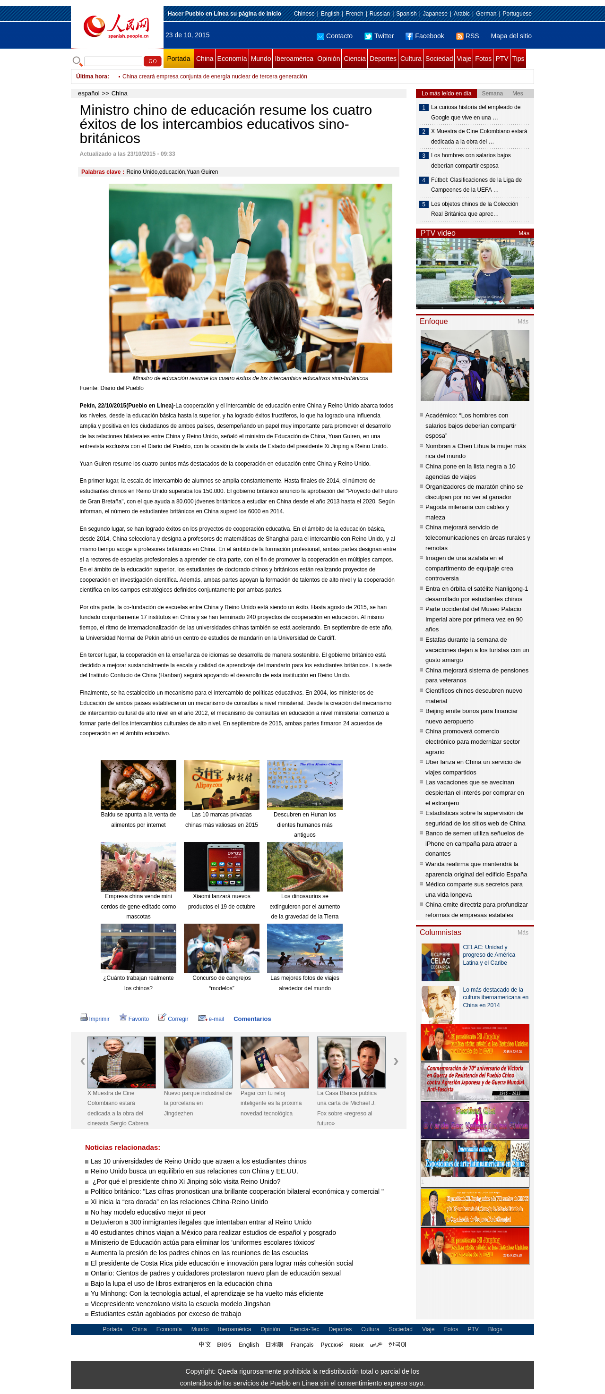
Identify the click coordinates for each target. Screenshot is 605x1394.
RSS (467, 36)
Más (524, 233)
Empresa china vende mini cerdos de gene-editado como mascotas (138, 906)
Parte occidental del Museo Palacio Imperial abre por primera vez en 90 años (474, 619)
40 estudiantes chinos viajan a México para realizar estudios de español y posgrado (213, 1232)
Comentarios (252, 1018)
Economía (232, 58)
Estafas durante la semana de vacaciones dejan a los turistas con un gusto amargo (477, 649)
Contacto (335, 36)
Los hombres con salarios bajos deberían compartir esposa (471, 160)
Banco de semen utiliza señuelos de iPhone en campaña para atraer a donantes (474, 843)
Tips (518, 58)
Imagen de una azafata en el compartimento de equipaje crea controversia (469, 568)
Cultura (411, 58)
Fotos (483, 58)
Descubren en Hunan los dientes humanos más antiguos (305, 824)
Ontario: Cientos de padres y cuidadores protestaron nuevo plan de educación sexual (216, 1273)
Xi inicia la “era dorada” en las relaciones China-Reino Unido (179, 1202)
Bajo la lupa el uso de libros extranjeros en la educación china (181, 1283)
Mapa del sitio (511, 36)
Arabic (462, 13)
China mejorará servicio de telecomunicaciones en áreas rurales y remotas (477, 537)
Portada (178, 58)
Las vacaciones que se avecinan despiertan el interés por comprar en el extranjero (474, 792)
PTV (501, 58)
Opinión (328, 58)
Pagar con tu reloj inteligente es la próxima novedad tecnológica (271, 1103)
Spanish (406, 13)
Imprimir (95, 1019)
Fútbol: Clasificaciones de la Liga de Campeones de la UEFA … (476, 185)
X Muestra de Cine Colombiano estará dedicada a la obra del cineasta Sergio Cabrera (117, 1108)
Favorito (134, 1019)
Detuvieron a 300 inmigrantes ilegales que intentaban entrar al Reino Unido (201, 1222)
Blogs (495, 1329)
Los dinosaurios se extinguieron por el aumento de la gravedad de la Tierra (305, 906)
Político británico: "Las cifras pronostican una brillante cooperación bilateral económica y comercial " (238, 1191)
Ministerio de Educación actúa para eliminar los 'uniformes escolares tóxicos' (203, 1242)
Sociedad (439, 58)
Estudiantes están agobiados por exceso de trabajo (166, 1314)
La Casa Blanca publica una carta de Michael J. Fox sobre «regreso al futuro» (347, 1108)
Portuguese (517, 13)
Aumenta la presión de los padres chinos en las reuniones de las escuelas (199, 1253)
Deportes (383, 58)
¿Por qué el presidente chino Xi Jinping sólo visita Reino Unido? (186, 1181)
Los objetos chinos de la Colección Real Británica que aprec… (475, 209)
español (89, 93)
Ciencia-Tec (305, 1329)
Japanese (435, 13)
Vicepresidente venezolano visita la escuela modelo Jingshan (181, 1304)
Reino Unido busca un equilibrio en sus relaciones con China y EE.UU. (194, 1171)
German (486, 13)
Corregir (173, 1019)
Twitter (379, 36)
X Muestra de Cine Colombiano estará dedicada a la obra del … (479, 136)
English (330, 13)
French (354, 13)
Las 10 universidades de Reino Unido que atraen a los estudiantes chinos (199, 1161)
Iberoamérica (294, 58)
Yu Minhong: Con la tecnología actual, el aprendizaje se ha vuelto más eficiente (207, 1293)
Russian (380, 13)
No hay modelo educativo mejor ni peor (148, 1212)
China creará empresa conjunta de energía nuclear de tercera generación (214, 76)
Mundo (261, 58)
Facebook (425, 36)
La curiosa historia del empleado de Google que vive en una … (475, 112)
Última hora (91, 76)
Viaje (464, 58)
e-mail (211, 1019)
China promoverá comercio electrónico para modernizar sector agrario (472, 741)
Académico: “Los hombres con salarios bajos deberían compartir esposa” (470, 425)
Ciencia (355, 58)
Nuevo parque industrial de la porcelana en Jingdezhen (198, 1103)
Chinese (304, 13)
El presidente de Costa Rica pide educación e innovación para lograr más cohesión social (222, 1263)
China (205, 58)
